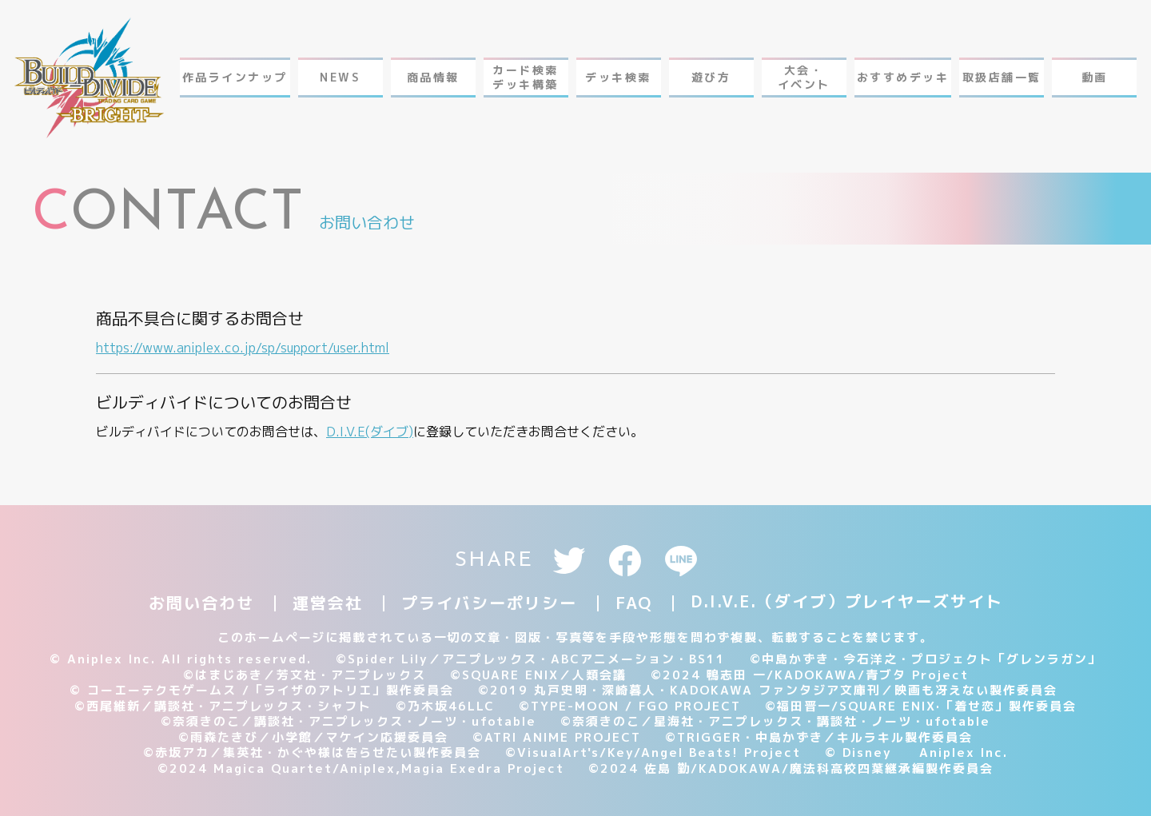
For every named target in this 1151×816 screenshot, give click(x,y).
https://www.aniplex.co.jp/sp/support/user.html (242, 347)
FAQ (633, 603)
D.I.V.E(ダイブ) (369, 431)
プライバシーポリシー (489, 603)
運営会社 (328, 603)
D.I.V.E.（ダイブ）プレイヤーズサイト (847, 601)
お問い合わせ (201, 603)
